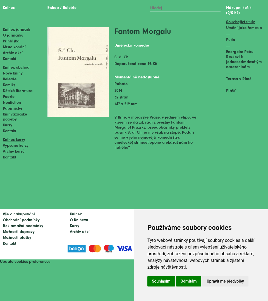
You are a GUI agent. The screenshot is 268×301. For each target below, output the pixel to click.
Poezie (9, 97)
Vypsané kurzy (15, 146)
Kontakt (9, 59)
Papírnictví (12, 108)
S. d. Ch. (122, 57)
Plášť (231, 91)
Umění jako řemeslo (244, 28)
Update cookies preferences (25, 262)
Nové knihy (13, 73)
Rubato (121, 84)
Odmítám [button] (189, 281)
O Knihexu (79, 220)
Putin (230, 40)
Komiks (9, 85)
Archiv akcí (13, 53)
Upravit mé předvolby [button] (225, 281)
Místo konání (14, 47)
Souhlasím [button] (161, 281)
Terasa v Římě (239, 79)
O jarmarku (13, 35)
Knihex (9, 8)
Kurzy (7, 125)
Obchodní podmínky (21, 220)
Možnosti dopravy (19, 232)
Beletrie (9, 79)
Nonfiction (12, 103)
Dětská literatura (18, 91)
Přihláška (11, 41)
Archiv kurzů (14, 151)
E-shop (53, 8)
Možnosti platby (17, 238)
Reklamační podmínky (23, 226)
